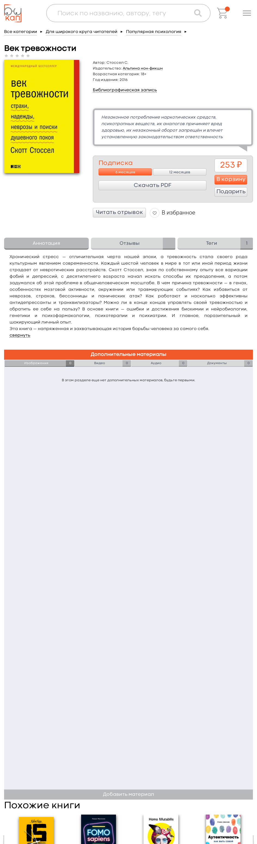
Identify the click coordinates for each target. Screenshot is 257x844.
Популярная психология (153, 32)
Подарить (231, 191)
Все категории (20, 32)
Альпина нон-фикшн (143, 68)
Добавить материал (128, 794)
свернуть (20, 335)
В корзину (231, 179)
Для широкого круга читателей (81, 32)
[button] (247, 13)
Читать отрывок (119, 212)
